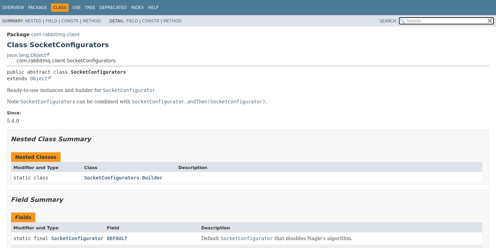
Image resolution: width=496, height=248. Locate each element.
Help (153, 7)
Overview (13, 7)
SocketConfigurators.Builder (123, 177)
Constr (70, 21)
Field (51, 21)
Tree (90, 7)
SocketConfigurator (77, 238)
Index (137, 7)
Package (37, 7)
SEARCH (388, 21)
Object (39, 78)
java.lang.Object (26, 55)
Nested (33, 21)
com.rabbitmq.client (55, 34)
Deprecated (113, 7)
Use (76, 7)
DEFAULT (117, 238)
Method (92, 21)
